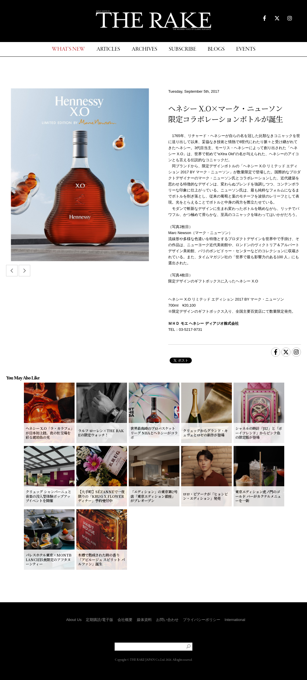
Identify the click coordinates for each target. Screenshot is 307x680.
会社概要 (125, 620)
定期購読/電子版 (99, 620)
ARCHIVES (144, 49)
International (235, 620)
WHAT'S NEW (68, 49)
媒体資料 (144, 620)
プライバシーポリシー (201, 620)
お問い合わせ (167, 620)
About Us (74, 620)
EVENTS (245, 49)
